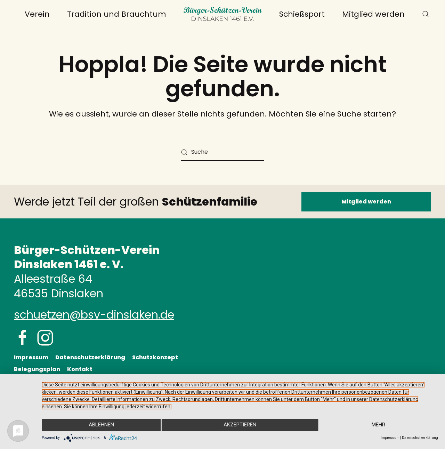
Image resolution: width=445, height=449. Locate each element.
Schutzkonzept (155, 357)
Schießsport (302, 14)
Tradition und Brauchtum (116, 14)
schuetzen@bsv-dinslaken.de (94, 314)
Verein (37, 14)
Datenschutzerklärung (90, 357)
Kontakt (79, 369)
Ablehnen (100, 425)
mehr (379, 425)
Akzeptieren (240, 425)
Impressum (31, 357)
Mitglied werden (373, 14)
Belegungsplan (37, 369)
